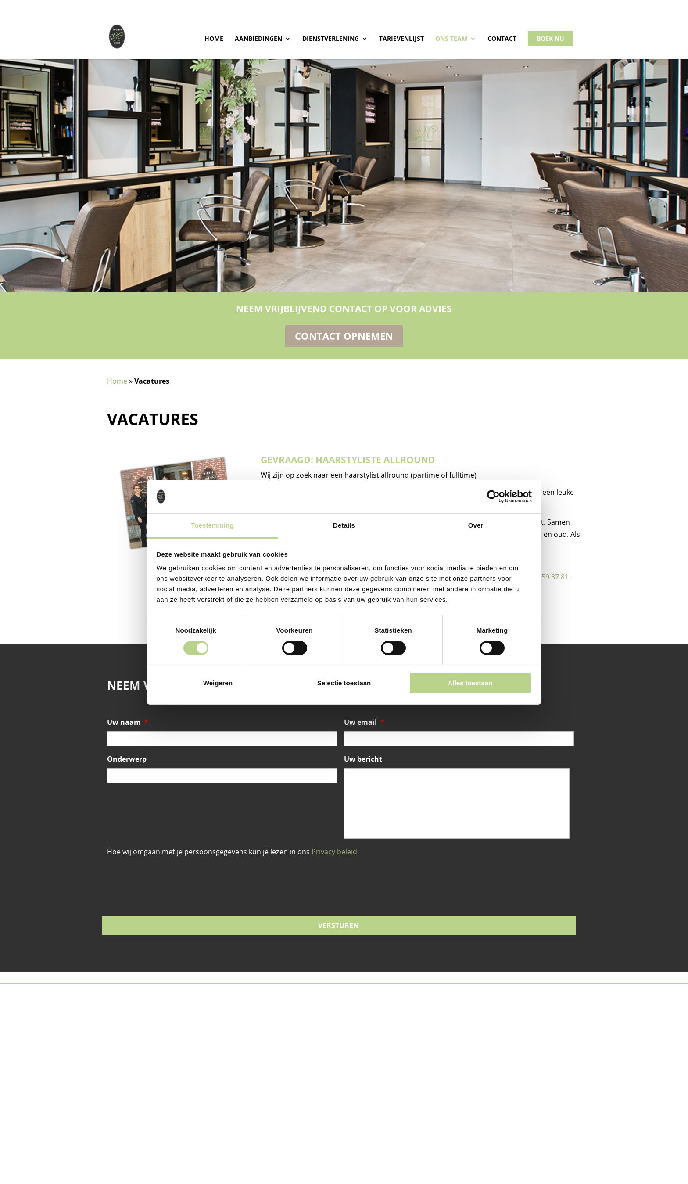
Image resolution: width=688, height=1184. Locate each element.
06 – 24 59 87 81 (543, 577)
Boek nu (550, 38)
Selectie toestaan (344, 683)
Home (213, 39)
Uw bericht (363, 759)
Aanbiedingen (258, 39)
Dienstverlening (330, 39)
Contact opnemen (344, 335)
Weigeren (218, 683)
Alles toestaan (470, 683)
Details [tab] (344, 525)
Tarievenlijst (401, 39)
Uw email (364, 722)
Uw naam (127, 722)
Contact (501, 39)
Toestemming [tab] (212, 525)
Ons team (451, 39)
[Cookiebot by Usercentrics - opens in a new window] (493, 496)
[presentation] (173, 872)
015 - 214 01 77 (132, 7)
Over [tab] (476, 525)
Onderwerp (127, 759)
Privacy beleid (334, 852)
